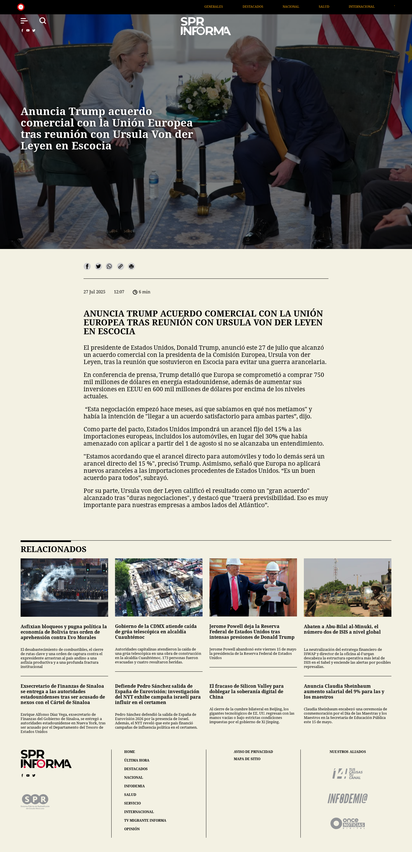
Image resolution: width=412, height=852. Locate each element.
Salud (349, 6)
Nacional (316, 6)
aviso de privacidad (253, 752)
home (129, 751)
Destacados (278, 6)
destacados (136, 768)
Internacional (387, 6)
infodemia (134, 786)
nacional (133, 777)
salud (130, 794)
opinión (132, 829)
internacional (139, 811)
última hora (136, 760)
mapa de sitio (247, 759)
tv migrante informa (145, 820)
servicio (132, 803)
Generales (239, 6)
